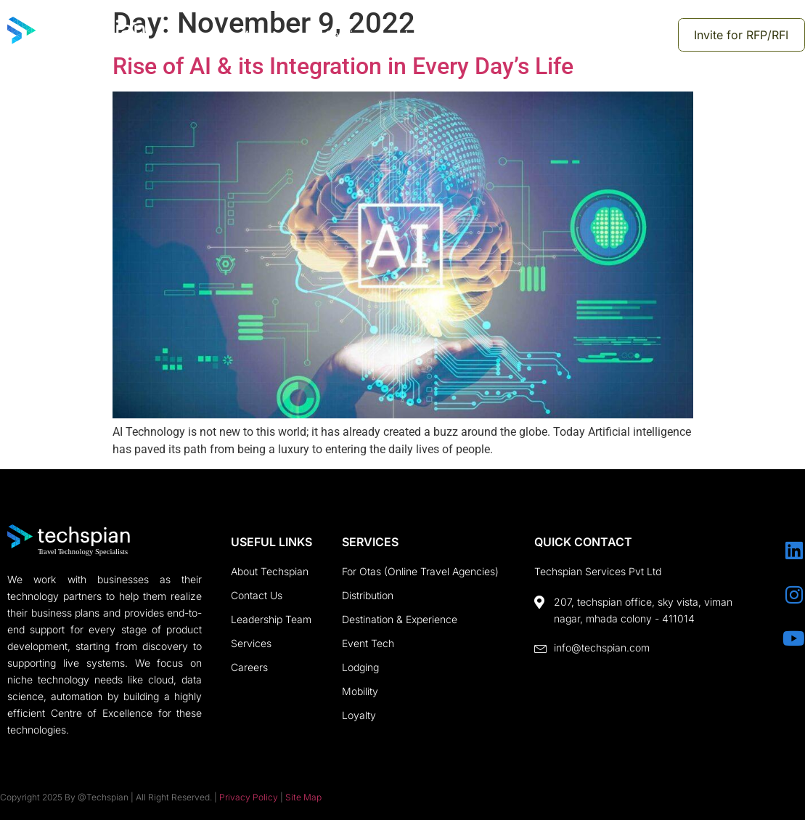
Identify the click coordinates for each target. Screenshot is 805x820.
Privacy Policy (248, 797)
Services (350, 35)
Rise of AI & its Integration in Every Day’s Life (343, 66)
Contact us (525, 35)
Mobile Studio (625, 35)
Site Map (303, 797)
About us (269, 35)
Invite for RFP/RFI (742, 35)
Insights (434, 35)
